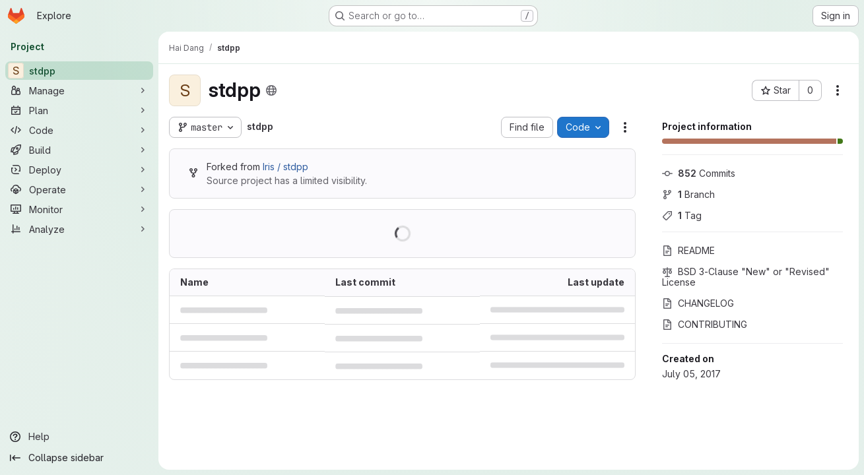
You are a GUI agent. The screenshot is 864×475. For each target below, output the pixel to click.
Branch (688, 194)
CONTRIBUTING (704, 324)
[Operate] (79, 189)
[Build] (79, 150)
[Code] (79, 130)
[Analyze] (79, 229)
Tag (682, 215)
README (688, 250)
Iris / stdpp (285, 166)
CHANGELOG (698, 303)
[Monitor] (79, 209)
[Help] (79, 437)
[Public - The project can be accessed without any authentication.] (271, 90)
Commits (698, 173)
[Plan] (79, 110)
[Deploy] (79, 169)
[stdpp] (79, 70)
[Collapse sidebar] (79, 458)
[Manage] (79, 90)
